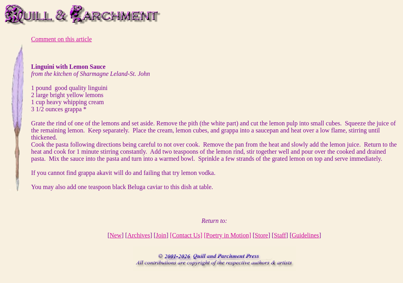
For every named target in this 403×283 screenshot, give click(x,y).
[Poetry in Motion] (227, 235)
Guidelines (305, 235)
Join (161, 235)
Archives (138, 235)
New (116, 235)
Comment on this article (61, 39)
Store (261, 235)
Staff (280, 235)
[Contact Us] (186, 235)
